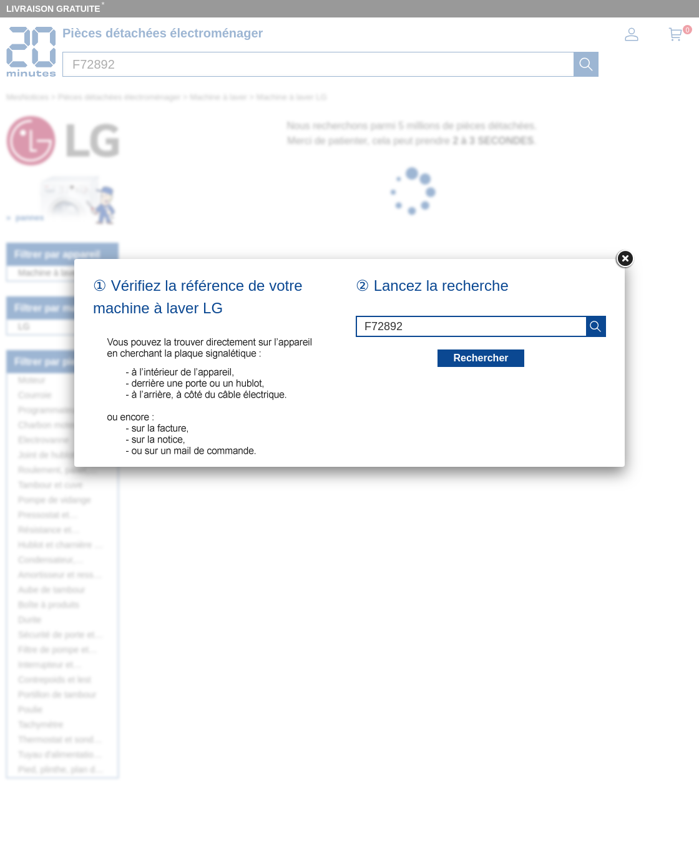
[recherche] (595, 326)
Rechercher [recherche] (480, 358)
